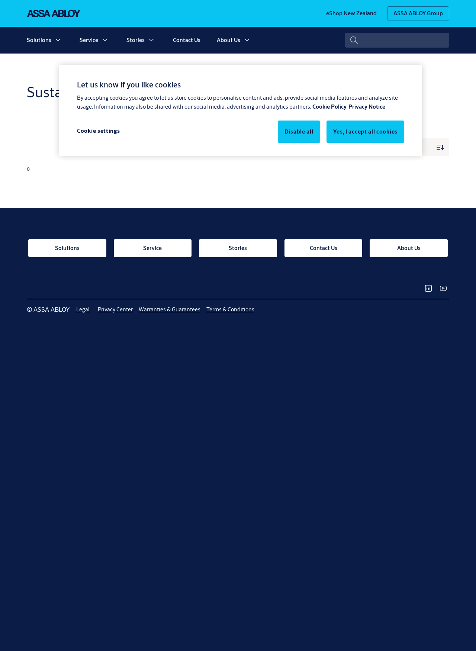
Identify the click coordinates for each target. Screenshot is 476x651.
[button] (58, 40)
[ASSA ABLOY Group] (418, 13)
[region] (240, 110)
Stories (135, 40)
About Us (228, 40)
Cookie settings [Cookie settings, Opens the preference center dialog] (98, 130)
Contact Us (186, 40)
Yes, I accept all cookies (365, 131)
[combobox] (397, 40)
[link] (351, 13)
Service (89, 40)
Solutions (39, 40)
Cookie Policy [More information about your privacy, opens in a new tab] (329, 106)
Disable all (298, 131)
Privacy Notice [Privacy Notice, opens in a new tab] (366, 106)
